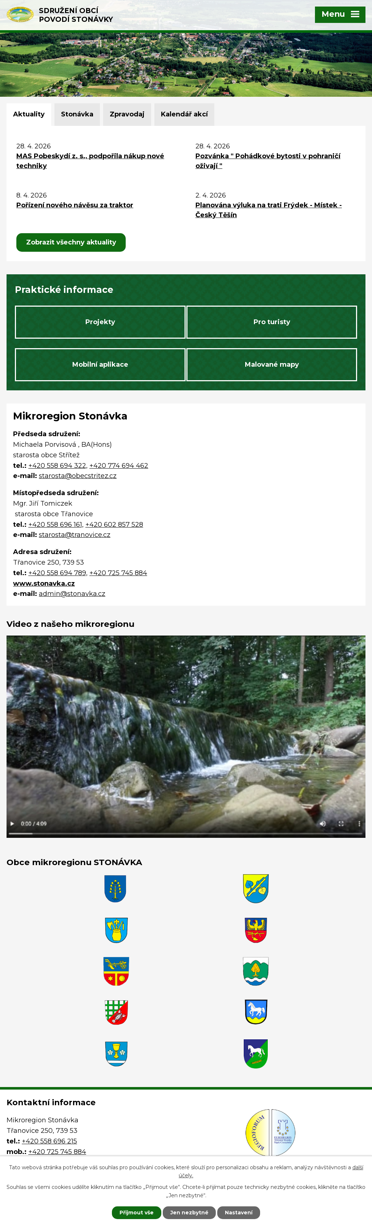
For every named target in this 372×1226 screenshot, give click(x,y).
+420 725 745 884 (118, 573)
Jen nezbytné (189, 1212)
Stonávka (77, 114)
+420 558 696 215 (49, 1104)
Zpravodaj (127, 114)
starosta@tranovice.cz (74, 536)
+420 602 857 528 (114, 525)
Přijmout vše (137, 1212)
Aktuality (29, 114)
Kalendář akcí (184, 114)
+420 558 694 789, (58, 573)
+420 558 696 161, (56, 525)
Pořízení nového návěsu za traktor (74, 205)
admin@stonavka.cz (72, 594)
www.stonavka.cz (44, 584)
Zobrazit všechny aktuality (72, 242)
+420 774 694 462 (118, 466)
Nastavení (239, 1212)
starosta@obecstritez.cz (78, 477)
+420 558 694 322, (58, 466)
